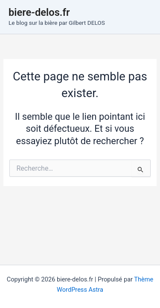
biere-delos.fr (39, 12)
